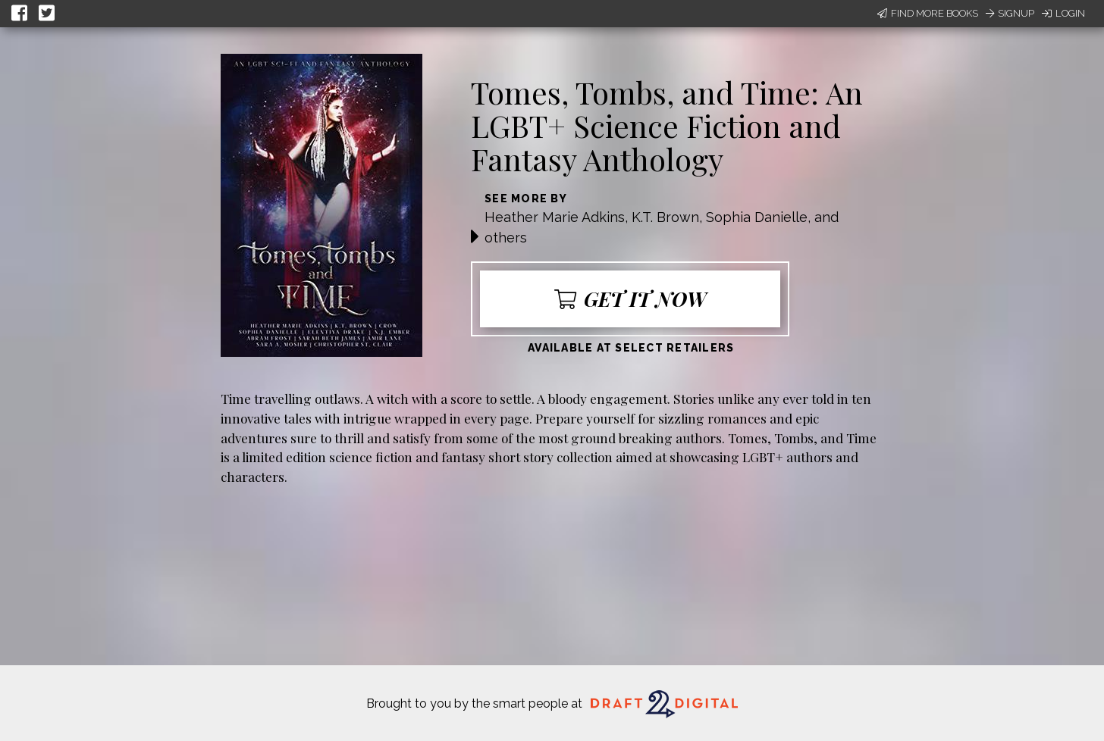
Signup (1010, 13)
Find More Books (927, 13)
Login (1063, 13)
